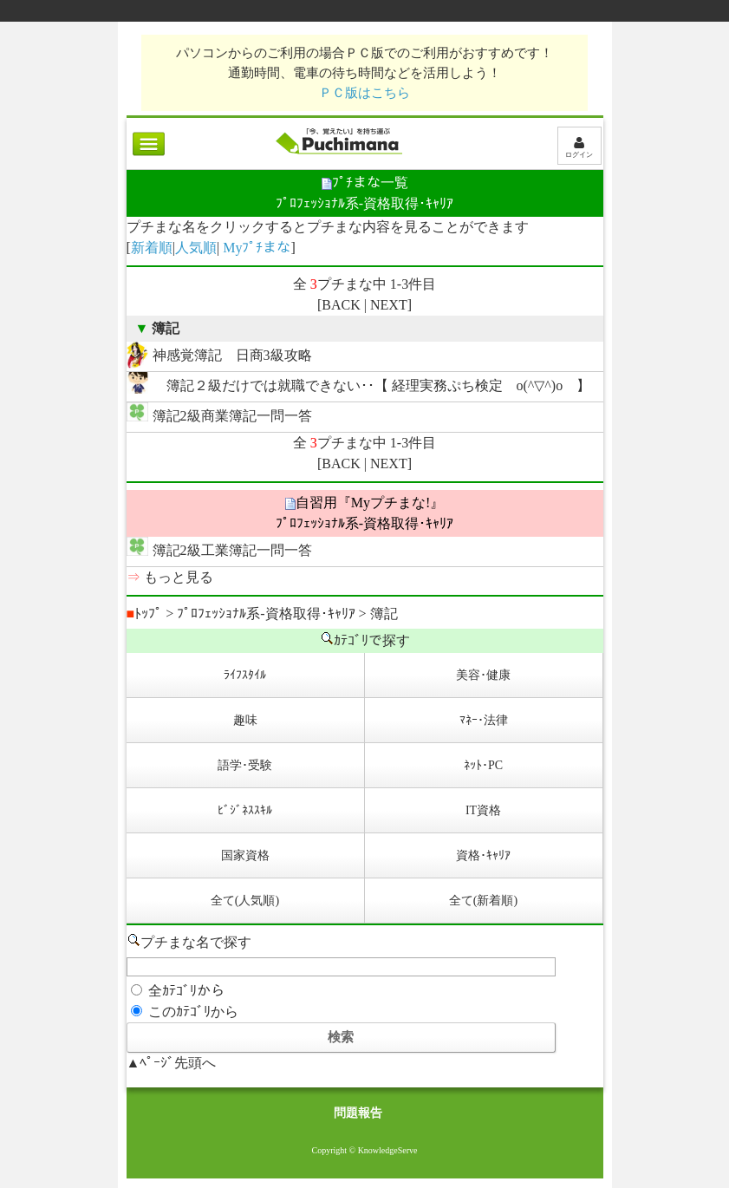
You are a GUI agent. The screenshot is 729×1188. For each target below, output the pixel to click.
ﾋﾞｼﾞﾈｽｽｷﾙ (245, 810)
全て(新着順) (483, 900)
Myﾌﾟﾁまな (256, 247)
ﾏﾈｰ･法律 (483, 720)
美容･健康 (483, 675)
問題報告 (358, 1112)
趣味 (245, 720)
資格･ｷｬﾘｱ (483, 855)
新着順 (151, 247)
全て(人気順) (245, 900)
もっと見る (178, 577)
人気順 (196, 247)
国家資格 (245, 855)
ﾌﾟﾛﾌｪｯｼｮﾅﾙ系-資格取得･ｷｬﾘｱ (266, 613)
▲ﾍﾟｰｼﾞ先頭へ (172, 1062)
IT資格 (483, 810)
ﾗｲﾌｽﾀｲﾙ (245, 675)
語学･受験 (245, 765)
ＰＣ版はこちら (364, 92)
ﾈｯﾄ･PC (483, 765)
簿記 (384, 613)
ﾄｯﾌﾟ (145, 613)
